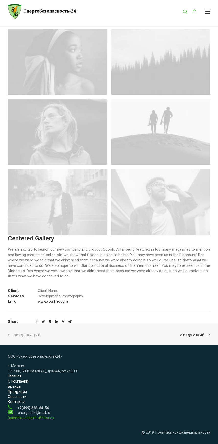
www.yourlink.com (53, 301)
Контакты (16, 402)
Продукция (17, 392)
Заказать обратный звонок (31, 418)
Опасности (17, 397)
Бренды (14, 386)
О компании (18, 381)
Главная (14, 376)
